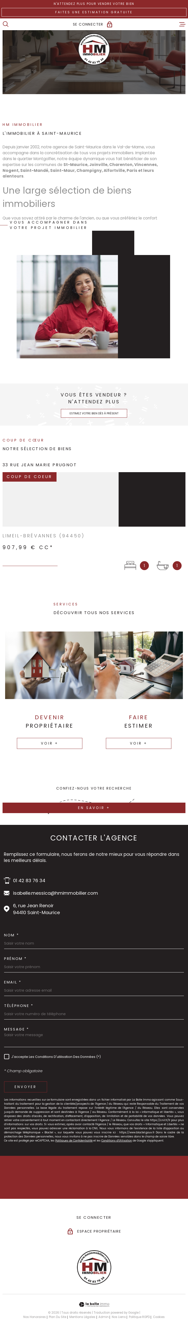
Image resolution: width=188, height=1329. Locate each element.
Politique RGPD (139, 1317)
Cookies (159, 1317)
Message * (16, 1029)
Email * (12, 982)
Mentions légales (82, 1317)
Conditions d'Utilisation (116, 1141)
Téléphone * (18, 1005)
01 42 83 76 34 (29, 880)
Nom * (11, 935)
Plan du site (57, 1317)
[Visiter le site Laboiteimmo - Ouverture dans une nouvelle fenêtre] (94, 1304)
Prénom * (15, 958)
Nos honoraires (34, 1317)
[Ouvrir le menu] (182, 24)
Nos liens (119, 1317)
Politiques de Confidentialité (74, 1141)
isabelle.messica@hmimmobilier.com (55, 893)
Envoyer (26, 1086)
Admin (103, 1317)
